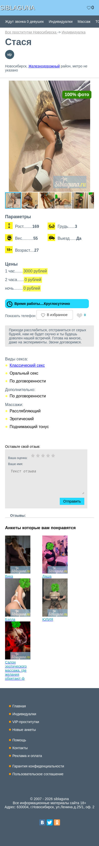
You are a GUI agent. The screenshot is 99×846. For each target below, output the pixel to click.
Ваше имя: (39, 464)
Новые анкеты (24, 730)
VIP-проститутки (25, 722)
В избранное (57, 315)
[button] (89, 85)
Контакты (20, 748)
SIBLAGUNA (17, 7)
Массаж (83, 22)
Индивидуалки (61, 22)
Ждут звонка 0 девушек (24, 22)
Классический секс (27, 365)
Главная (19, 706)
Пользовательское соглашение (38, 774)
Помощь (19, 740)
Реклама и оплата (27, 756)
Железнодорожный (44, 66)
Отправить (75, 501)
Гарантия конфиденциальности (38, 766)
